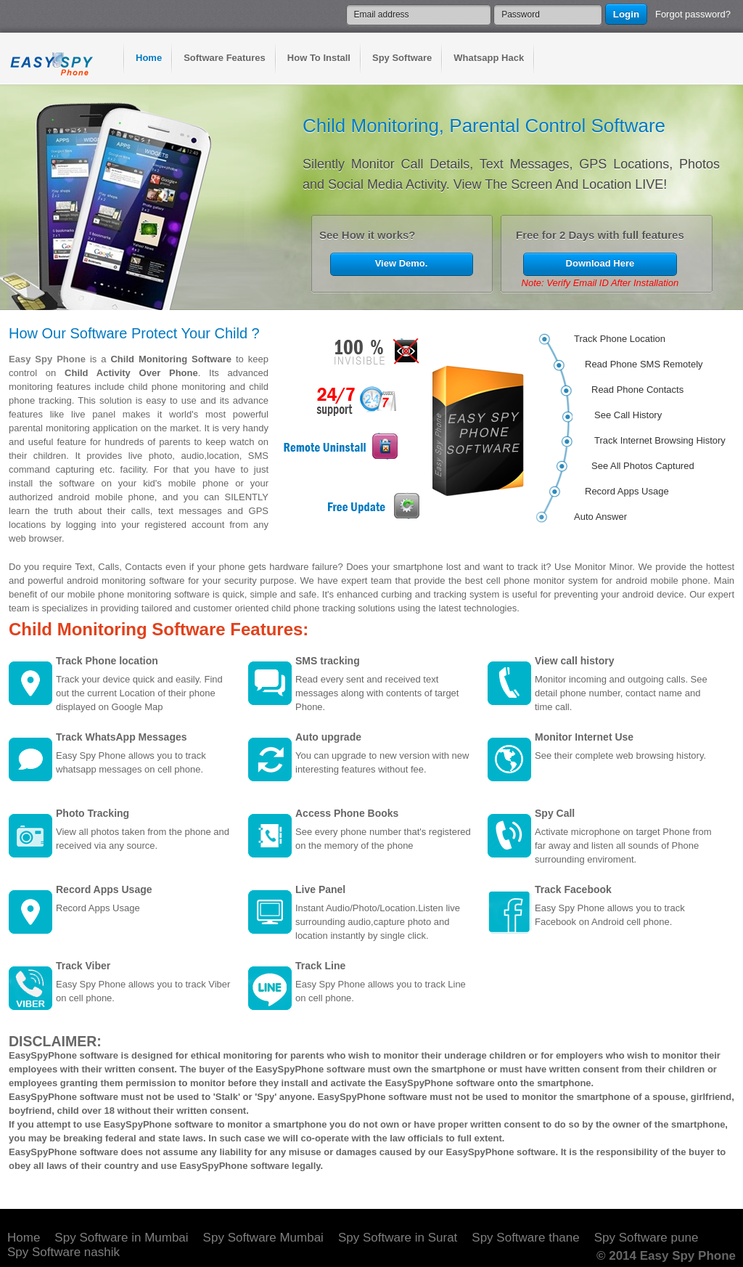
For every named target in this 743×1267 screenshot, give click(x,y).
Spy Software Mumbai (263, 1237)
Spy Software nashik (63, 1252)
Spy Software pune (646, 1237)
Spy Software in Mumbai (121, 1237)
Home (149, 57)
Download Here (600, 263)
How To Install (318, 57)
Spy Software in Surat (397, 1237)
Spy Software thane (525, 1237)
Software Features (225, 57)
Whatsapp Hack (488, 57)
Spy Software (402, 57)
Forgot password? (693, 14)
